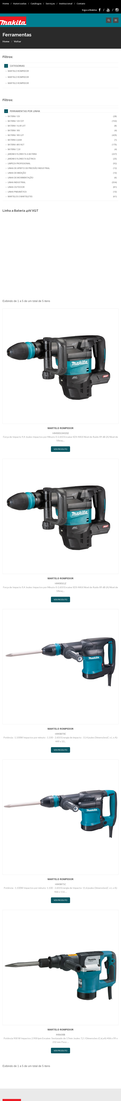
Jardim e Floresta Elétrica (61, 159)
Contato (81, 3)
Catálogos (36, 3)
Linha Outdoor (61, 187)
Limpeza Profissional (61, 164)
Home (6, 3)
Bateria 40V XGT (61, 145)
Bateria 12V (61, 116)
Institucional (65, 3)
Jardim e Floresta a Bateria (61, 154)
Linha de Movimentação (61, 178)
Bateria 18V (61, 131)
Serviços (50, 3)
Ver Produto (60, 449)
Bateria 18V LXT (61, 135)
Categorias (14, 66)
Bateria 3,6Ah (61, 140)
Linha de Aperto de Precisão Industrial (61, 168)
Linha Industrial (61, 182)
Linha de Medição (61, 173)
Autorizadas (19, 3)
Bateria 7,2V (61, 149)
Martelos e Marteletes (61, 197)
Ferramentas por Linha (22, 111)
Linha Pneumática (61, 192)
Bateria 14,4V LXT (61, 126)
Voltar (17, 41)
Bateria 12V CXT (61, 121)
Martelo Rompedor (17, 71)
